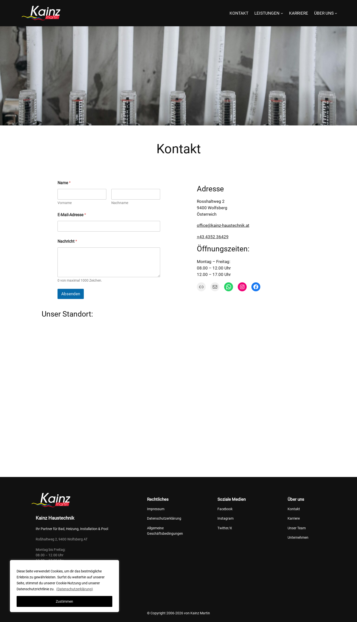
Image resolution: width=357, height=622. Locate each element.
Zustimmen (64, 601)
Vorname (65, 203)
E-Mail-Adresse (72, 214)
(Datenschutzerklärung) (74, 589)
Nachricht (67, 241)
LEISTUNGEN (266, 13)
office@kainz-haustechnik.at (223, 225)
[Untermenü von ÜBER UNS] (336, 13)
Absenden (70, 293)
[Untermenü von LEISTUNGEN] (282, 13)
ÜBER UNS (324, 13)
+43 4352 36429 (213, 236)
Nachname (119, 203)
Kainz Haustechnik (55, 518)
